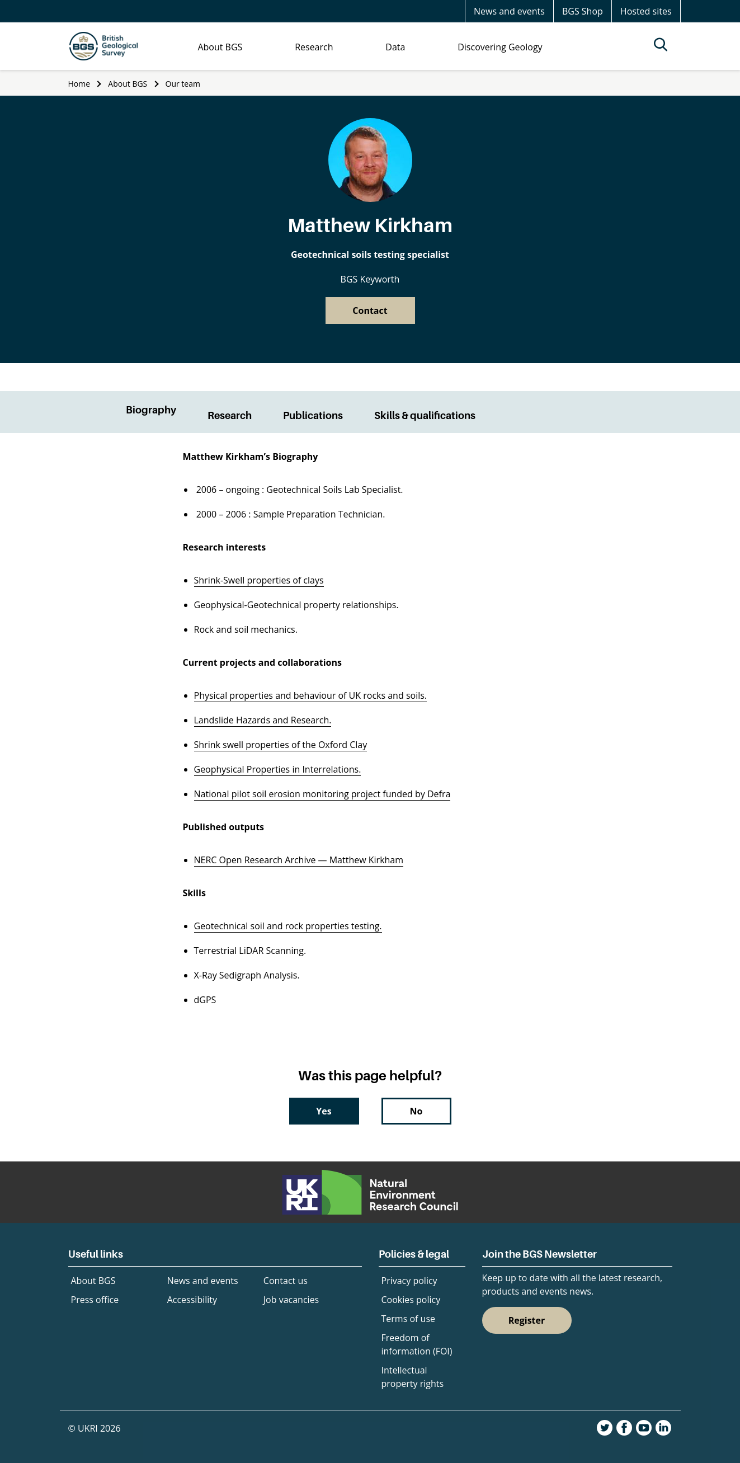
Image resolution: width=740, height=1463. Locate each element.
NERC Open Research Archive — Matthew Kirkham (299, 860)
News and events (509, 11)
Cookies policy (411, 1299)
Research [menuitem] (314, 47)
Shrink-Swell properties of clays (259, 580)
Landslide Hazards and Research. (263, 720)
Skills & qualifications (424, 415)
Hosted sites (646, 11)
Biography (151, 410)
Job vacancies (291, 1299)
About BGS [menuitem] (219, 47)
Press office (95, 1299)
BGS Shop (582, 11)
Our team (183, 83)
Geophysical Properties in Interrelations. (277, 769)
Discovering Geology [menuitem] (500, 47)
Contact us (285, 1280)
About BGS (127, 83)
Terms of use (408, 1319)
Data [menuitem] (395, 47)
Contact (369, 310)
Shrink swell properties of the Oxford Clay (280, 744)
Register (526, 1320)
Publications (313, 415)
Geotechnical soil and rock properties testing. (288, 926)
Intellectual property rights (412, 1377)
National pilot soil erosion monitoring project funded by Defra (322, 794)
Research (230, 415)
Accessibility (192, 1299)
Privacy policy (409, 1280)
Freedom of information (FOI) (417, 1344)
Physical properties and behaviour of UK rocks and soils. (310, 695)
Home (79, 83)
